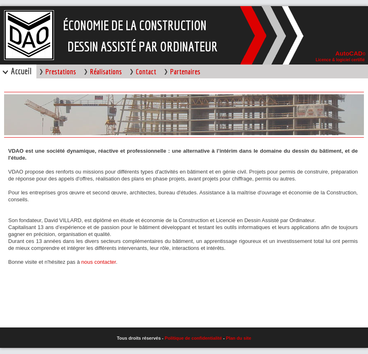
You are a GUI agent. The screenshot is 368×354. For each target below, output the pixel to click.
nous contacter (98, 262)
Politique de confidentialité (194, 338)
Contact (146, 71)
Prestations (60, 71)
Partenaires (185, 71)
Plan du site (238, 338)
